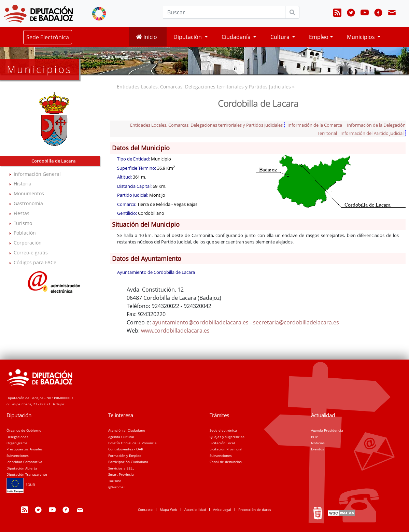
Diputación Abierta (21, 468)
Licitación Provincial (226, 449)
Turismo (23, 223)
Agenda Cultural (121, 436)
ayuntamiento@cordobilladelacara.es (200, 322)
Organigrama (17, 442)
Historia (22, 183)
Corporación (28, 242)
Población (25, 232)
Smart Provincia (121, 474)
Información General (37, 174)
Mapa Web (168, 509)
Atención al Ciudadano (126, 430)
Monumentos (29, 193)
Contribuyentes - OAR (125, 449)
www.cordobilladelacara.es (175, 330)
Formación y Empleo (124, 455)
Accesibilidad (195, 509)
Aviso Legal (222, 509)
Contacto (145, 509)
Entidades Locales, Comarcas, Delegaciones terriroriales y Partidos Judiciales (206, 125)
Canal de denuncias (226, 461)
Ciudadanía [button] (237, 37)
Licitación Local (222, 442)
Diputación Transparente (26, 474)
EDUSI (20, 484)
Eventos (317, 449)
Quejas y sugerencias (227, 436)
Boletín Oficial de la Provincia (132, 442)
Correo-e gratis (31, 252)
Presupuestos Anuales (24, 449)
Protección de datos (254, 509)
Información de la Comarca (314, 125)
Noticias (318, 442)
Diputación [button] (188, 37)
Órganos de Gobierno (23, 430)
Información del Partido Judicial (372, 133)
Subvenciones (17, 455)
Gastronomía (28, 203)
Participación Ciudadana (128, 461)
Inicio (146, 37)
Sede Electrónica (47, 37)
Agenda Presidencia (327, 430)
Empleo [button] (318, 37)
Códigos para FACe (35, 262)
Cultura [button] (280, 37)
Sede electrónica (223, 430)
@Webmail (117, 487)
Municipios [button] (361, 37)
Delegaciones (17, 436)
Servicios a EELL (121, 468)
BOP (314, 436)
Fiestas (21, 213)
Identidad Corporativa (24, 461)
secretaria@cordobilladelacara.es (296, 322)
